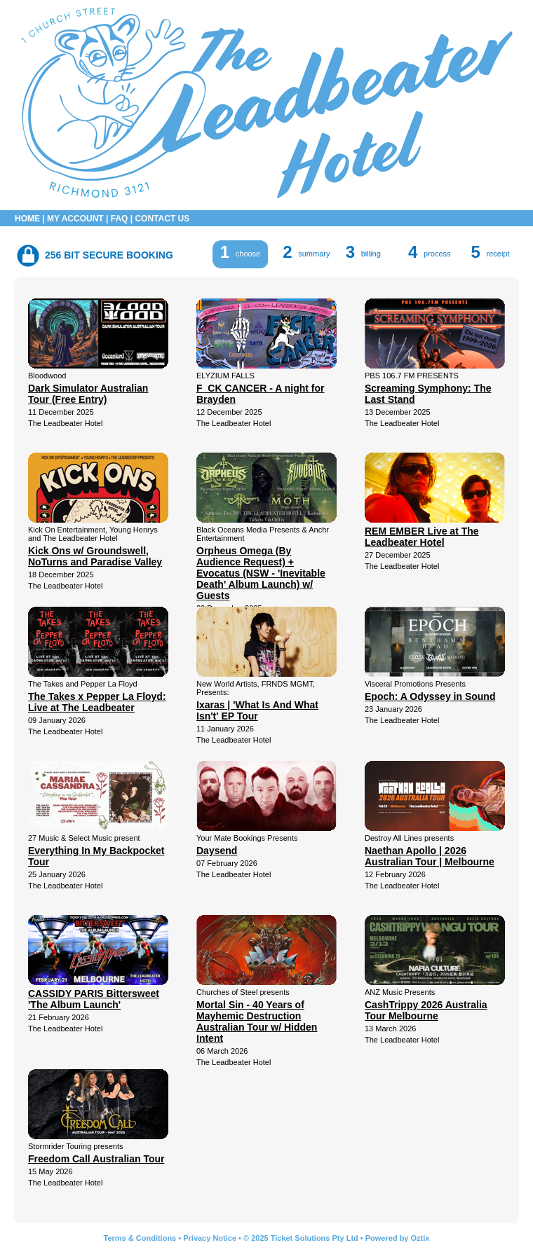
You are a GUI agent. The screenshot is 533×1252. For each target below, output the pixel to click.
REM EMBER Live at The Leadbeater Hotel (422, 536)
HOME (27, 218)
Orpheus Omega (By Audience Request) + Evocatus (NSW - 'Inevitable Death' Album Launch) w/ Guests (260, 573)
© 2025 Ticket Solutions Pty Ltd (300, 1238)
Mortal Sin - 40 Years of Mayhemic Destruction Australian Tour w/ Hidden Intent (256, 1021)
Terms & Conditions (140, 1238)
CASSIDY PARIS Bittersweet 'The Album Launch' (93, 999)
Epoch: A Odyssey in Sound (430, 696)
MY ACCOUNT (75, 218)
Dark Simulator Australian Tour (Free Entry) (88, 394)
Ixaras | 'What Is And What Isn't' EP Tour (257, 710)
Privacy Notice (209, 1238)
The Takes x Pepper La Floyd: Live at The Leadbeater (97, 702)
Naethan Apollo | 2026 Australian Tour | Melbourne (429, 856)
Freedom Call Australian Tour (96, 1158)
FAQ (119, 218)
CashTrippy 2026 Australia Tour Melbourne (426, 1010)
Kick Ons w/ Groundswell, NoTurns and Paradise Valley (95, 556)
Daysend (216, 850)
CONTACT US (162, 218)
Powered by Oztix (397, 1238)
